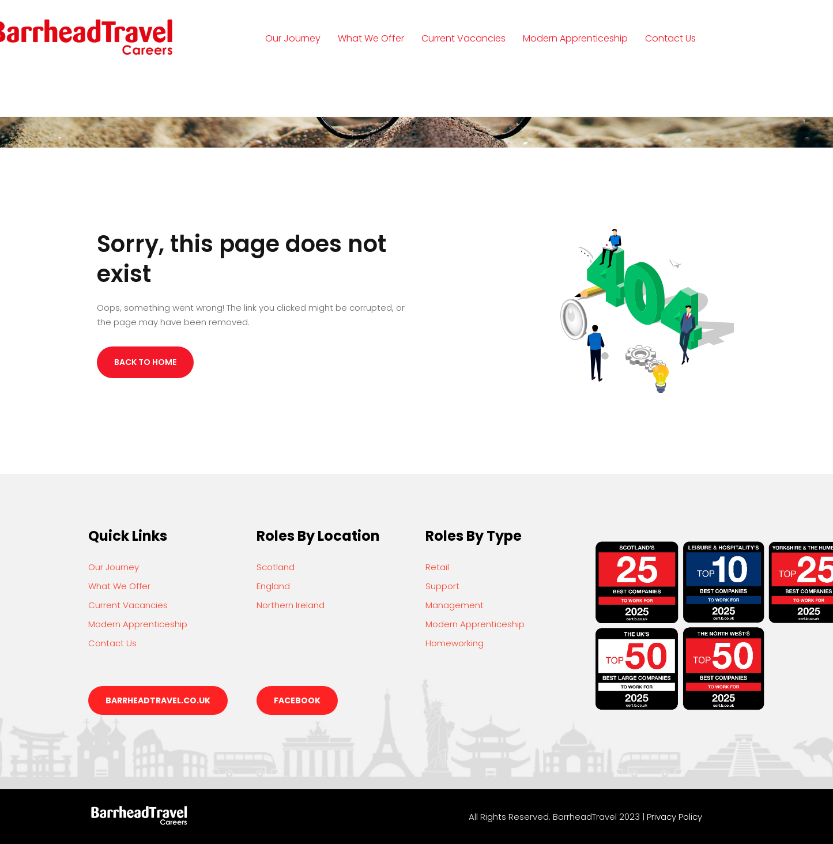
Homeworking (454, 643)
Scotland (276, 567)
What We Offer (371, 38)
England (273, 586)
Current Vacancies (463, 38)
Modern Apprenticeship (575, 38)
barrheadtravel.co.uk (157, 700)
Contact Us (670, 38)
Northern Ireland (291, 605)
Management (454, 605)
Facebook (297, 700)
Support (442, 586)
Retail (437, 567)
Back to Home (145, 362)
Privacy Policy (674, 817)
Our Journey (293, 38)
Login (288, 91)
